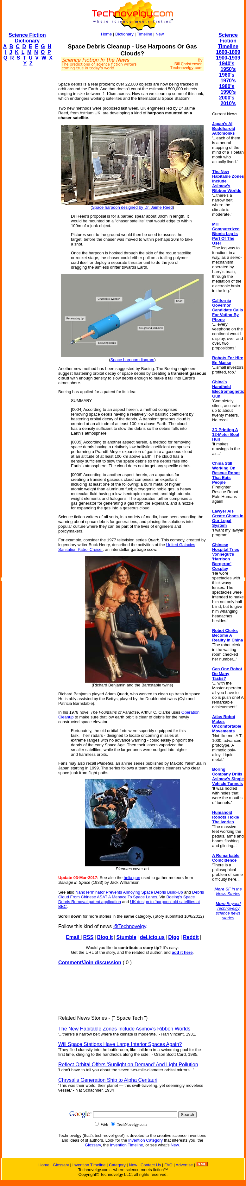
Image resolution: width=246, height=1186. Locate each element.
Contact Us (151, 1165)
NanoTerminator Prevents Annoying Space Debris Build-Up (129, 892)
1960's (226, 75)
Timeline (144, 34)
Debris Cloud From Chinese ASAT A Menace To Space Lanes (131, 894)
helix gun (132, 877)
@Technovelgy (129, 926)
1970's (228, 80)
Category (117, 1165)
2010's (228, 103)
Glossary (93, 1145)
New (159, 34)
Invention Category (145, 1140)
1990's (228, 92)
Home (106, 34)
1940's (226, 63)
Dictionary (124, 34)
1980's (226, 86)
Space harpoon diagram (132, 359)
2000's (226, 97)
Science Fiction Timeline (228, 40)
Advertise (184, 1165)
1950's (228, 69)
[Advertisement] (27, 167)
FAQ (168, 1165)
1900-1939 (228, 58)
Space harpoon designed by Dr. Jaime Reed (132, 207)
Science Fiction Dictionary (27, 37)
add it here (182, 952)
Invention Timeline (126, 1145)
